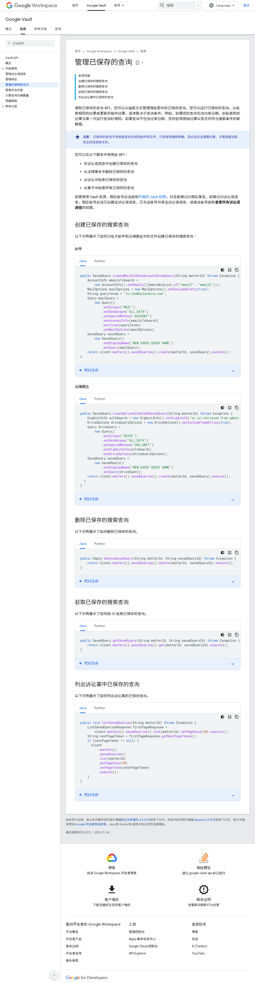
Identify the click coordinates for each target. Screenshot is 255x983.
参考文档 (40, 29)
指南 (143, 51)
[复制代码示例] (236, 270)
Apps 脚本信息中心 (142, 939)
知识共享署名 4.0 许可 (135, 819)
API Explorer (137, 953)
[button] (29, 68)
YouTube (198, 953)
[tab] (82, 261)
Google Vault (18, 19)
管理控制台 (137, 932)
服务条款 (72, 960)
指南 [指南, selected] (23, 29)
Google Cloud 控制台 (143, 946)
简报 (195, 939)
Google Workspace (99, 51)
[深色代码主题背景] (222, 270)
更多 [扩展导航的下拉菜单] (117, 5)
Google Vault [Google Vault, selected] (96, 5)
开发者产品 (74, 939)
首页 (75, 5)
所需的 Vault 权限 (152, 197)
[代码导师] (229, 270)
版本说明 (72, 946)
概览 (8, 29)
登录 (246, 5)
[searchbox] (30, 43)
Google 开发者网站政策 (90, 824)
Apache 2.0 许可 (204, 819)
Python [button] (99, 261)
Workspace (35, 5)
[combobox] (179, 5)
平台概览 (72, 932)
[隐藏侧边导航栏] (54, 974)
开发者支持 (74, 953)
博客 (195, 932)
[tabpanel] (157, 321)
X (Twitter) (199, 946)
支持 (58, 29)
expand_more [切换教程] (232, 371)
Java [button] (82, 261)
